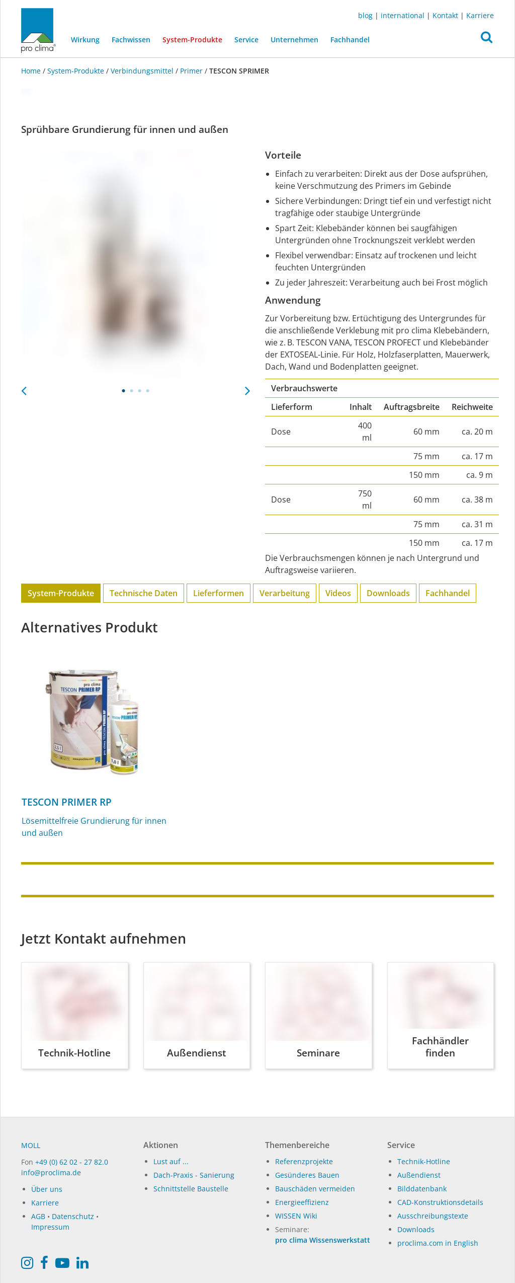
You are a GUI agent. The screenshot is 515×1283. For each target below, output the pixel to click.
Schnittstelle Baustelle (190, 1188)
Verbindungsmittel (142, 71)
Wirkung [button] (85, 39)
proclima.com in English (437, 1243)
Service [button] (246, 39)
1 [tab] (124, 391)
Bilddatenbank (422, 1188)
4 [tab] (148, 391)
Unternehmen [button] (294, 39)
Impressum (50, 1227)
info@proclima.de (51, 1172)
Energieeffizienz (302, 1202)
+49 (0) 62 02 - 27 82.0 (71, 1162)
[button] (486, 39)
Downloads (388, 593)
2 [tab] (132, 391)
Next (247, 388)
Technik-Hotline (423, 1161)
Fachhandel (350, 39)
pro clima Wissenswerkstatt (322, 1240)
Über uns (46, 1189)
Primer (191, 71)
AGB (38, 1216)
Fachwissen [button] (131, 39)
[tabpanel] (135, 264)
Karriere (480, 15)
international (402, 15)
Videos (338, 593)
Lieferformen (218, 593)
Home (32, 71)
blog (365, 15)
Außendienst (419, 1175)
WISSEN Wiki (296, 1216)
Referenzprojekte (304, 1161)
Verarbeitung (285, 593)
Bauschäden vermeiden (315, 1188)
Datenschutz (73, 1216)
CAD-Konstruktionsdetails (440, 1202)
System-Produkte (195, 38)
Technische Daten (144, 593)
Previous (24, 388)
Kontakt (445, 15)
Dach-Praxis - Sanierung (193, 1175)
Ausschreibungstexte (432, 1216)
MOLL (30, 1145)
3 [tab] (140, 391)
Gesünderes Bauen (307, 1175)
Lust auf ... (171, 1161)
